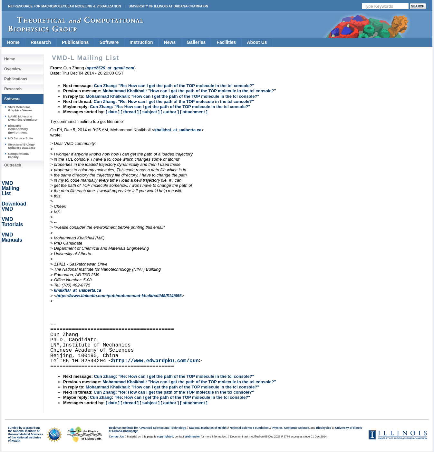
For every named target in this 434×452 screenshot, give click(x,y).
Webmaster (192, 436)
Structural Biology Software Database (21, 146)
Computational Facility (19, 155)
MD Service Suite (20, 138)
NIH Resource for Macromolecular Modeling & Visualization (64, 6)
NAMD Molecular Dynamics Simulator (23, 118)
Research (41, 42)
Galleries (196, 42)
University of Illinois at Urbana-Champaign (168, 6)
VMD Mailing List (10, 188)
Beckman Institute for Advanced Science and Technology (147, 427)
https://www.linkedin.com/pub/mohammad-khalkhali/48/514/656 (119, 295)
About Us (257, 42)
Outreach (12, 165)
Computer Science (296, 427)
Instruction (141, 42)
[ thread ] (130, 111)
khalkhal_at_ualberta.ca (178, 129)
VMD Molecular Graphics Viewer (20, 108)
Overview (12, 69)
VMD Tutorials (12, 221)
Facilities (226, 42)
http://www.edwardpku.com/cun (155, 361)
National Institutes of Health (208, 427)
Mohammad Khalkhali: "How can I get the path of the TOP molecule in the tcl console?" (189, 90)
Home (13, 42)
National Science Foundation (249, 427)
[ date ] (113, 111)
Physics (277, 427)
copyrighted (165, 436)
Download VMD (14, 206)
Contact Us (116, 436)
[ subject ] (149, 111)
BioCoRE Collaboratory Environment (18, 129)
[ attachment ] (193, 111)
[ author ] (170, 111)
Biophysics (323, 427)
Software (109, 42)
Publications (75, 42)
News (170, 42)
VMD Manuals (12, 237)
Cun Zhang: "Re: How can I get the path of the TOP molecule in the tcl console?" (174, 85)
